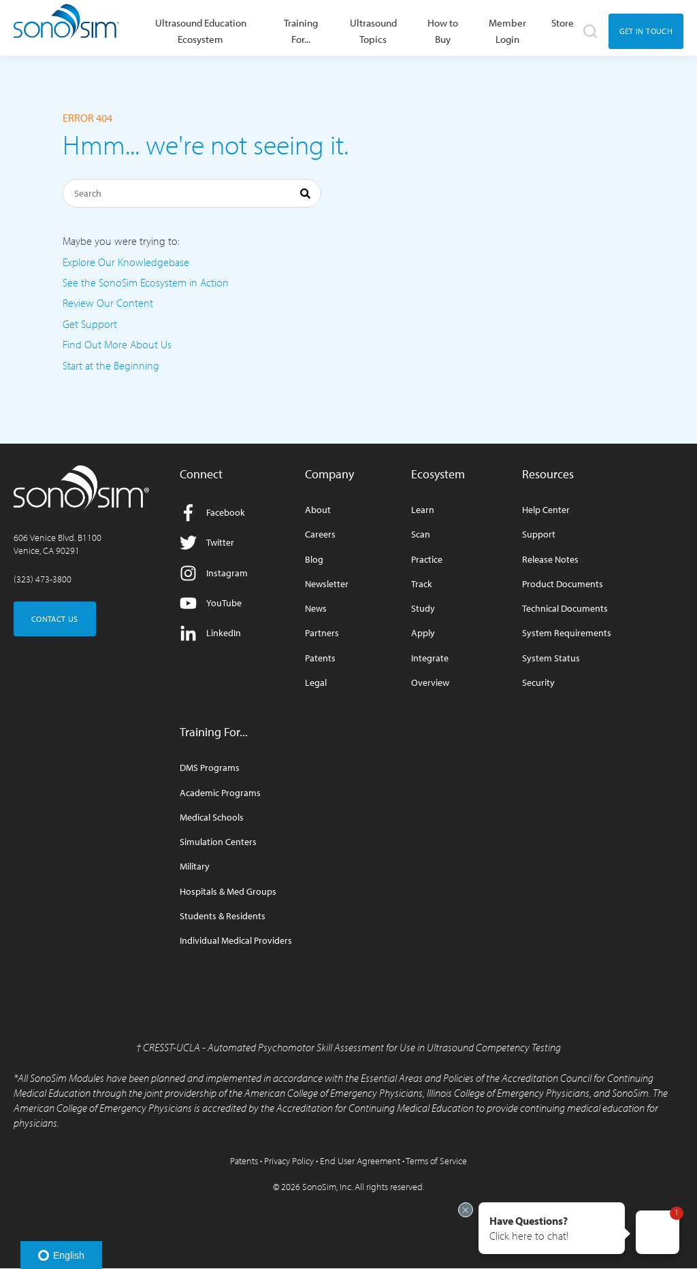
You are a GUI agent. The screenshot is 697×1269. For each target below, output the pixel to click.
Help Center (546, 510)
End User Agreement (360, 1161)
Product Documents (562, 584)
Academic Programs (220, 793)
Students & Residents (222, 916)
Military (195, 866)
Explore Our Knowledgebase (126, 262)
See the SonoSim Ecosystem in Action (146, 282)
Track (421, 584)
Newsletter (326, 584)
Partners (322, 633)
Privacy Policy (289, 1161)
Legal (316, 683)
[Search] (192, 193)
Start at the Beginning (111, 365)
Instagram (214, 573)
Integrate (430, 658)
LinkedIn (210, 633)
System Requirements (566, 633)
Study (423, 608)
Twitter (207, 542)
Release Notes (550, 559)
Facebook (212, 512)
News (316, 608)
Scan (420, 534)
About (318, 510)
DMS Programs (210, 768)
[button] (552, 1228)
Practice (426, 559)
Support (538, 534)
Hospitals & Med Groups (228, 891)
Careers (320, 534)
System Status (551, 658)
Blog (314, 559)
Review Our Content (108, 303)
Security (538, 683)
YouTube (211, 603)
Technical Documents (565, 608)
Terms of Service (436, 1161)
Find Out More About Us (117, 344)
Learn (422, 510)
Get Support (90, 324)
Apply (423, 633)
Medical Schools (212, 817)
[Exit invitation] (465, 1209)
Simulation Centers (218, 842)
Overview (430, 683)
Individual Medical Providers (236, 940)
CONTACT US (54, 619)
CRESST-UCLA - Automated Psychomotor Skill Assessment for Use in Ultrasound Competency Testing (352, 1047)
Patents (320, 658)
